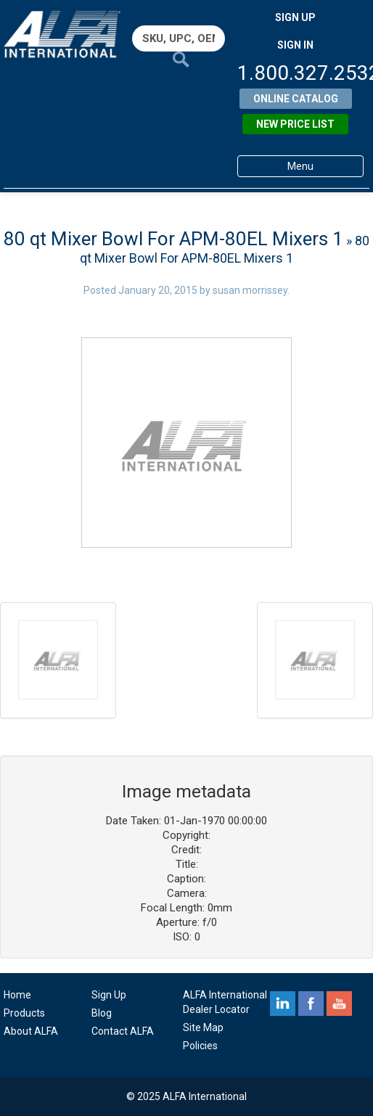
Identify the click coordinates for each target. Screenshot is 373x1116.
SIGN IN (295, 45)
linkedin (282, 1003)
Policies (200, 1045)
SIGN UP (295, 17)
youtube (339, 1003)
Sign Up (108, 995)
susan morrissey (250, 290)
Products (24, 1013)
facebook (311, 1003)
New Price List (295, 124)
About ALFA (31, 1031)
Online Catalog (295, 98)
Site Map (203, 1027)
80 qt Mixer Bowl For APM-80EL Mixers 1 (173, 239)
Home (17, 995)
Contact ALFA (122, 1031)
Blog (101, 1013)
